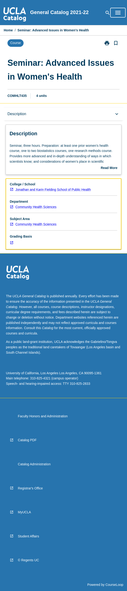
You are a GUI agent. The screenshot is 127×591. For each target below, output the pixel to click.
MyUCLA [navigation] (24, 512)
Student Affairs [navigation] (28, 536)
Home (8, 30)
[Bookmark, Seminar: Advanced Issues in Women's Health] (116, 43)
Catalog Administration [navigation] (34, 464)
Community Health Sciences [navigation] (35, 207)
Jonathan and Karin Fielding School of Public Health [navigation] (53, 189)
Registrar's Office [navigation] (30, 488)
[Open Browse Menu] (118, 12)
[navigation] (14, 15)
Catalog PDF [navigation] (27, 440)
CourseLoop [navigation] (114, 585)
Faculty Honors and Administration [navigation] (43, 416)
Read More (109, 168)
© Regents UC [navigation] (28, 560)
